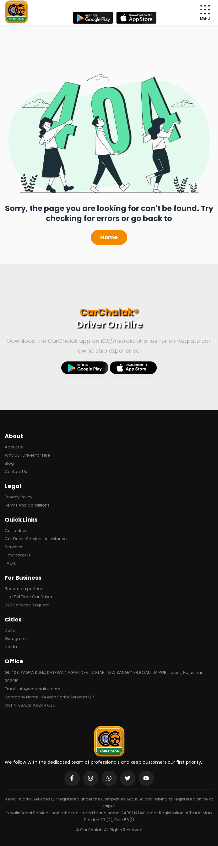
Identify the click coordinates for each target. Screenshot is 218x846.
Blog (9, 463)
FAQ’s (10, 563)
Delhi (10, 630)
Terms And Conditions (27, 505)
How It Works (18, 555)
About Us (14, 447)
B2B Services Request (27, 605)
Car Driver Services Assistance (36, 539)
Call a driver (17, 531)
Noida (11, 647)
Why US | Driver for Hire (27, 455)
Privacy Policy (18, 497)
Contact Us (16, 472)
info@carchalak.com (39, 689)
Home (109, 237)
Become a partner (23, 589)
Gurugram (15, 639)
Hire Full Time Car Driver (28, 597)
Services (13, 547)
